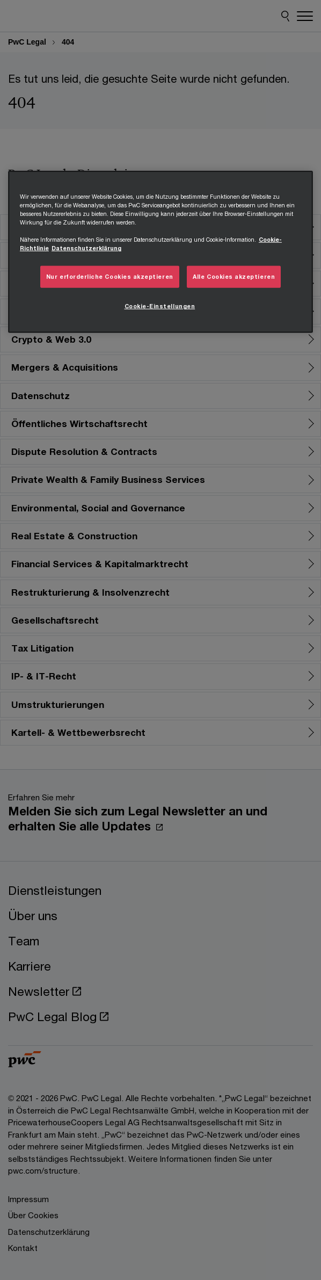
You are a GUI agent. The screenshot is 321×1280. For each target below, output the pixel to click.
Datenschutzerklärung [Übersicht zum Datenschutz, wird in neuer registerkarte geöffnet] (86, 248)
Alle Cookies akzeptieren (234, 276)
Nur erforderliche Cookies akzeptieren (109, 276)
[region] (160, 252)
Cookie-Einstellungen (160, 306)
